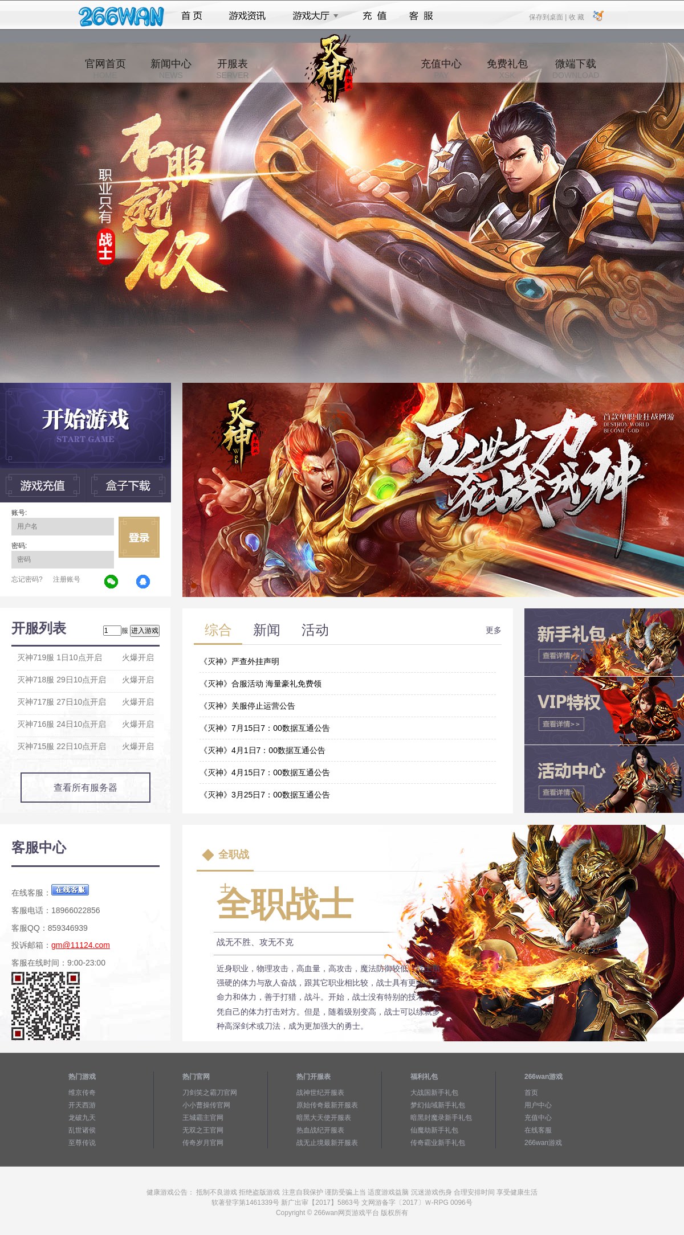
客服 (421, 16)
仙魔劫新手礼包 (434, 1130)
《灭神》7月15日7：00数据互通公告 (264, 728)
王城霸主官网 (202, 1118)
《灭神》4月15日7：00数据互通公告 (264, 772)
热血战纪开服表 (320, 1130)
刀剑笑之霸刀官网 (209, 1093)
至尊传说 (82, 1143)
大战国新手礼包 (434, 1093)
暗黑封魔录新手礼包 (441, 1118)
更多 (494, 630)
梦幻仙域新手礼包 (437, 1105)
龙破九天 (82, 1118)
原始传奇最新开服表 (327, 1105)
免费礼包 (507, 69)
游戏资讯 (247, 16)
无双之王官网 (202, 1130)
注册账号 (66, 579)
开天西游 (82, 1105)
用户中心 (538, 1105)
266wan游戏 (543, 1143)
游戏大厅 (312, 16)
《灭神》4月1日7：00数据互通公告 (262, 750)
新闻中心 (171, 69)
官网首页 (105, 69)
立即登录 (139, 537)
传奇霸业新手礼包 (437, 1143)
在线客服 (538, 1130)
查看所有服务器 (85, 787)
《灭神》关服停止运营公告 (247, 705)
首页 (191, 16)
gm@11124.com (80, 945)
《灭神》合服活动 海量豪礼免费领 (260, 683)
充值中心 (441, 69)
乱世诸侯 (82, 1130)
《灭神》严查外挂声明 (239, 661)
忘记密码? (27, 579)
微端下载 (575, 69)
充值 (374, 16)
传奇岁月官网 (202, 1143)
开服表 (232, 69)
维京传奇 (82, 1093)
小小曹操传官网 (206, 1105)
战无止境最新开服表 (327, 1143)
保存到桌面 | (548, 17)
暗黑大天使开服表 (323, 1118)
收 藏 (576, 17)
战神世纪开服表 (320, 1093)
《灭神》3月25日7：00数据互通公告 (264, 794)
